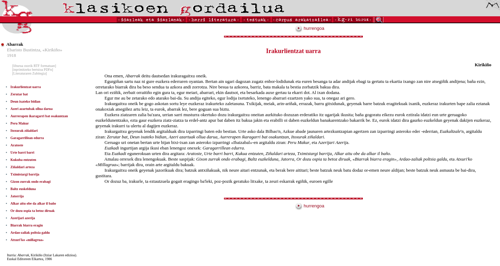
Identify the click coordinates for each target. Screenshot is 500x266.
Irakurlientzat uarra (25, 87)
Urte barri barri (22, 152)
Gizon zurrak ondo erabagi (30, 181)
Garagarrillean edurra (27, 138)
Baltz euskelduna (23, 189)
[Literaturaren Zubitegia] (29, 73)
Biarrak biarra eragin (26, 225)
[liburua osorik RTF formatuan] (34, 66)
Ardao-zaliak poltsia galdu (30, 232)
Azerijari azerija (22, 218)
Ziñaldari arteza (22, 167)
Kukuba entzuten (23, 160)
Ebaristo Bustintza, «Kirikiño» (34, 49)
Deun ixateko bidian (25, 101)
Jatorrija (17, 196)
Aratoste (16, 145)
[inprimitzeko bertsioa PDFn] (32, 69)
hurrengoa (309, 28)
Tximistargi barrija (24, 174)
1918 (11, 55)
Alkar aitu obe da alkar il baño (33, 203)
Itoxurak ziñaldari (24, 130)
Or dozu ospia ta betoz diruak (32, 211)
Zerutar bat (19, 94)
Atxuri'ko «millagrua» (27, 240)
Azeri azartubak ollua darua (31, 109)
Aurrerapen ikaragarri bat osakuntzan (39, 116)
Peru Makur (19, 123)
